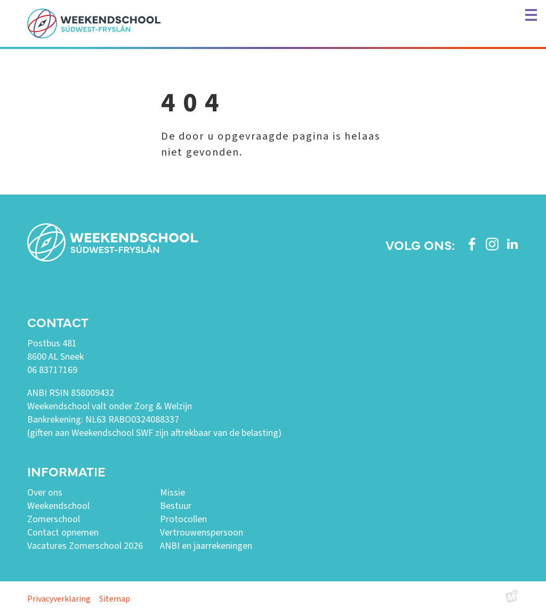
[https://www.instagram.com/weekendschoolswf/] (492, 244)
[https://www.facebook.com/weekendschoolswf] (471, 244)
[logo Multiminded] (512, 598)
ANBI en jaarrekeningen (206, 546)
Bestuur (175, 506)
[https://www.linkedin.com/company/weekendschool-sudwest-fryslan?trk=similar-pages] (512, 244)
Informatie (66, 471)
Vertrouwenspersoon (201, 532)
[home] (93, 23)
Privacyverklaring (59, 599)
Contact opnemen (63, 532)
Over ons (44, 492)
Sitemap (114, 599)
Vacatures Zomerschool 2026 (85, 546)
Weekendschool (58, 506)
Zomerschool (53, 519)
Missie (172, 492)
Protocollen (183, 519)
